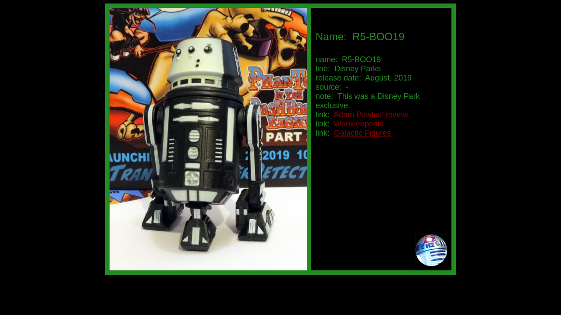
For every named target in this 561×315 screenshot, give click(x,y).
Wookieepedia (359, 123)
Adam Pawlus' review (371, 114)
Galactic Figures (362, 133)
